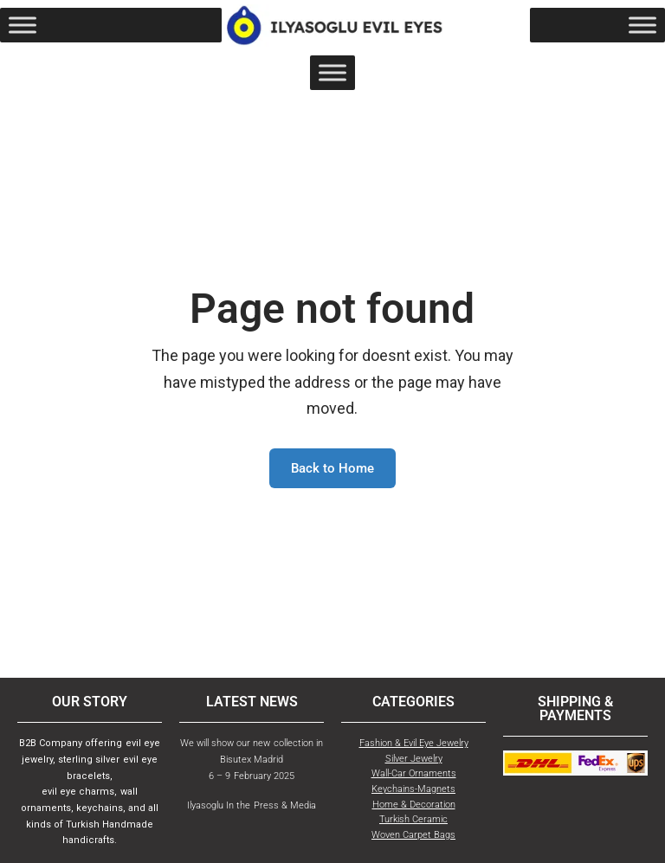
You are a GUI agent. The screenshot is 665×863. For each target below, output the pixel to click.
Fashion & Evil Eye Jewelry (413, 743)
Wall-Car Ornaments (413, 773)
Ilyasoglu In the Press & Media (251, 805)
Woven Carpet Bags (413, 834)
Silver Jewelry (413, 758)
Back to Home (332, 468)
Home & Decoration (413, 804)
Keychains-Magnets (413, 789)
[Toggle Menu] (22, 25)
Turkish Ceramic (413, 819)
